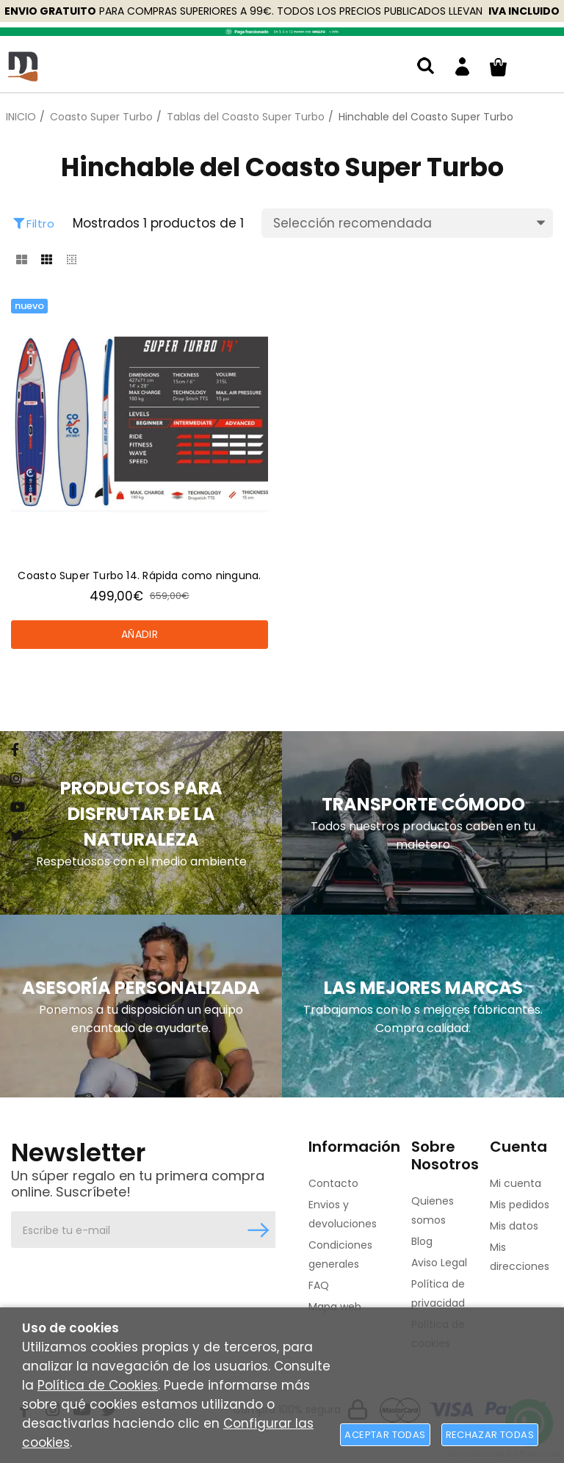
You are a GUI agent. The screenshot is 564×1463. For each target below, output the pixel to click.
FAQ (318, 1285)
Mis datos (514, 1226)
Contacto (333, 1183)
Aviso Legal (439, 1262)
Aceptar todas (384, 1435)
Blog (422, 1241)
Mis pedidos (519, 1204)
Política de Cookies (97, 1385)
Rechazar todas (490, 1435)
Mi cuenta (515, 1183)
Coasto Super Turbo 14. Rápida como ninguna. (139, 575)
